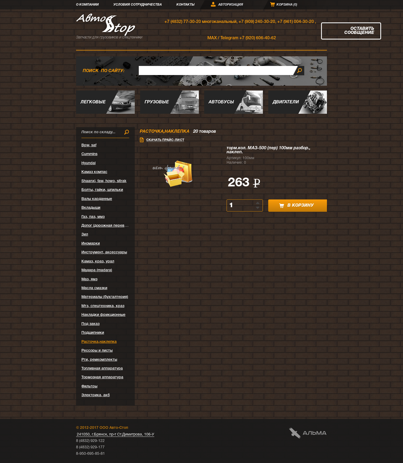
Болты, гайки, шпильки (102, 190)
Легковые (93, 102)
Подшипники (92, 333)
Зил (84, 234)
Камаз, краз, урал (97, 261)
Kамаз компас (94, 172)
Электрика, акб (95, 395)
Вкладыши (90, 208)
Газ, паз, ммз (93, 217)
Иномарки (90, 243)
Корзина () (286, 4)
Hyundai (88, 163)
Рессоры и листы (97, 350)
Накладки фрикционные (103, 315)
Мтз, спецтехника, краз (102, 306)
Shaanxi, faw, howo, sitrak (104, 181)
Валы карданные (96, 199)
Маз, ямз (89, 279)
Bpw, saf (88, 145)
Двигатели (286, 102)
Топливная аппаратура (102, 368)
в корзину (296, 205)
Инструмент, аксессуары (104, 252)
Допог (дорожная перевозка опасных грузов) (122, 225)
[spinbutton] (241, 205)
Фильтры (89, 386)
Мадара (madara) (96, 270)
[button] (258, 203)
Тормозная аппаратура (102, 377)
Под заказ (90, 324)
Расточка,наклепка (99, 342)
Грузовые (157, 102)
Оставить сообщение (359, 31)
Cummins (89, 154)
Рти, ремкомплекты (99, 360)
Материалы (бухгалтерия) (104, 297)
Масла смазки (94, 288)
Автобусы (221, 102)
